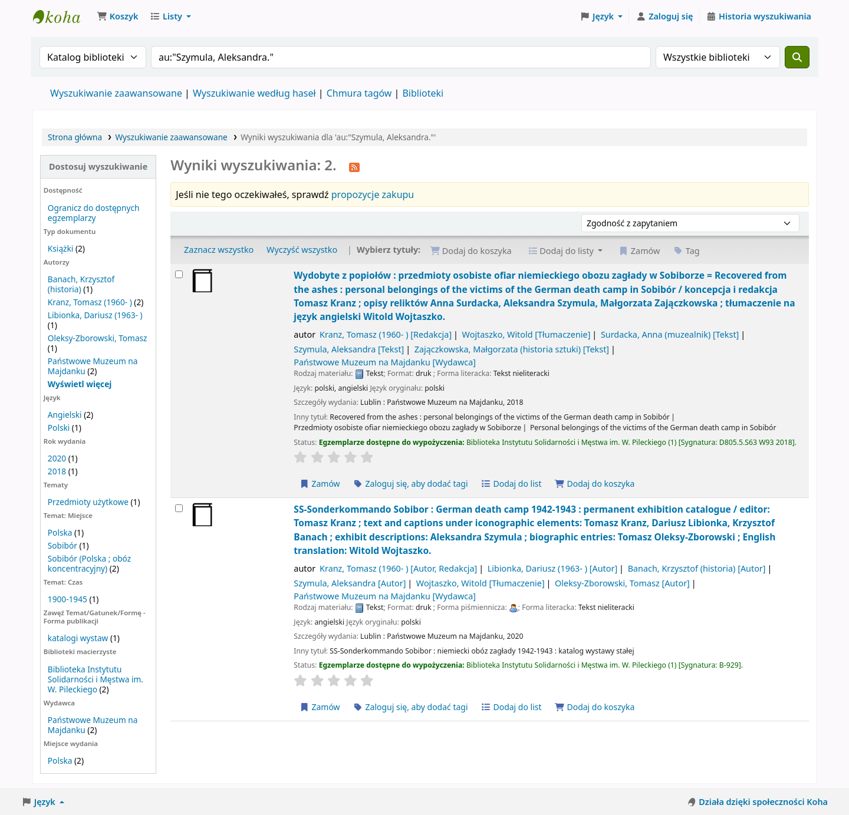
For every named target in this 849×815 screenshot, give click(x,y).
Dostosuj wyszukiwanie (98, 166)
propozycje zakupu (372, 194)
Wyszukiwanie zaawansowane (116, 93)
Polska (60, 532)
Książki (60, 248)
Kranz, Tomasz (386, 334)
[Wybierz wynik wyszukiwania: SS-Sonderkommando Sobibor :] (179, 508)
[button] (117, 16)
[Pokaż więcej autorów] (80, 384)
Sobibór (62, 545)
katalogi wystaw (78, 638)
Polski (59, 427)
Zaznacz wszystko (219, 249)
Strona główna (75, 137)
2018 (57, 471)
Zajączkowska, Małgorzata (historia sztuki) (511, 349)
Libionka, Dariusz (552, 568)
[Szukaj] (797, 57)
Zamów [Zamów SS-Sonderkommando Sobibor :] (319, 706)
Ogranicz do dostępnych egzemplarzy (94, 212)
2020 (57, 458)
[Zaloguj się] (664, 16)
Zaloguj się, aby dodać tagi (410, 483)
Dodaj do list (511, 483)
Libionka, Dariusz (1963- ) (95, 315)
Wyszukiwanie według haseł (254, 93)
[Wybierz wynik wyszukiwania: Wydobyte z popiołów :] (179, 274)
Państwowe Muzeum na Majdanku (385, 362)
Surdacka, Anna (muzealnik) (670, 334)
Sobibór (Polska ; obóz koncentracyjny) (89, 563)
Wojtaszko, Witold (526, 334)
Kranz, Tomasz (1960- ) (90, 302)
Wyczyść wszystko (301, 249)
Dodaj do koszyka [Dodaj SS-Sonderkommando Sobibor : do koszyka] (594, 706)
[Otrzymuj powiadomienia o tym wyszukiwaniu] (354, 166)
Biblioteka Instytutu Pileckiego (62, 16)
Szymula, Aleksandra (349, 349)
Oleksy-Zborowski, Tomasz (97, 338)
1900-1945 (67, 599)
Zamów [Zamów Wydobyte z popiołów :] (319, 483)
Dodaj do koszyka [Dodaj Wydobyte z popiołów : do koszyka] (594, 483)
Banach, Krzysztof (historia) (81, 284)
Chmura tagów (359, 93)
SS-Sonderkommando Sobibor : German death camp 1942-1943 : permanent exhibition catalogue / (534, 530)
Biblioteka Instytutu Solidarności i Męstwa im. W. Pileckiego (95, 679)
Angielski (65, 414)
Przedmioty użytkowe (88, 501)
